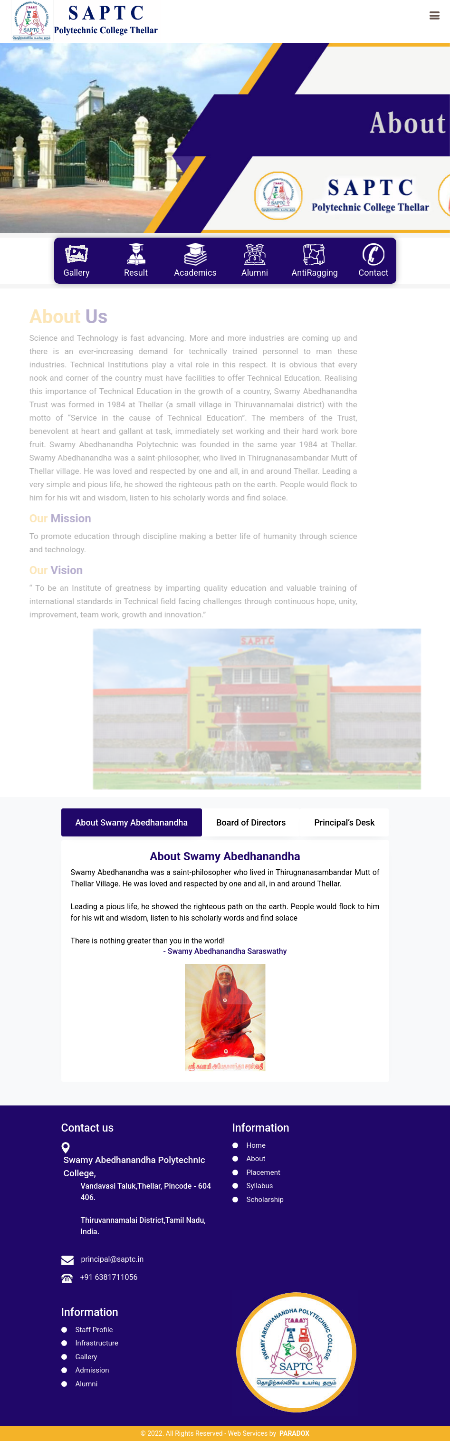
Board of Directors (251, 822)
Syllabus (260, 1186)
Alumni (87, 1384)
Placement (263, 1172)
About (256, 1158)
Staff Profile (94, 1330)
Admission (92, 1370)
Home (256, 1145)
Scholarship (265, 1199)
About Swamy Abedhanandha (131, 822)
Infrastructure (97, 1343)
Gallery (86, 1357)
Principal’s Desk (344, 822)
